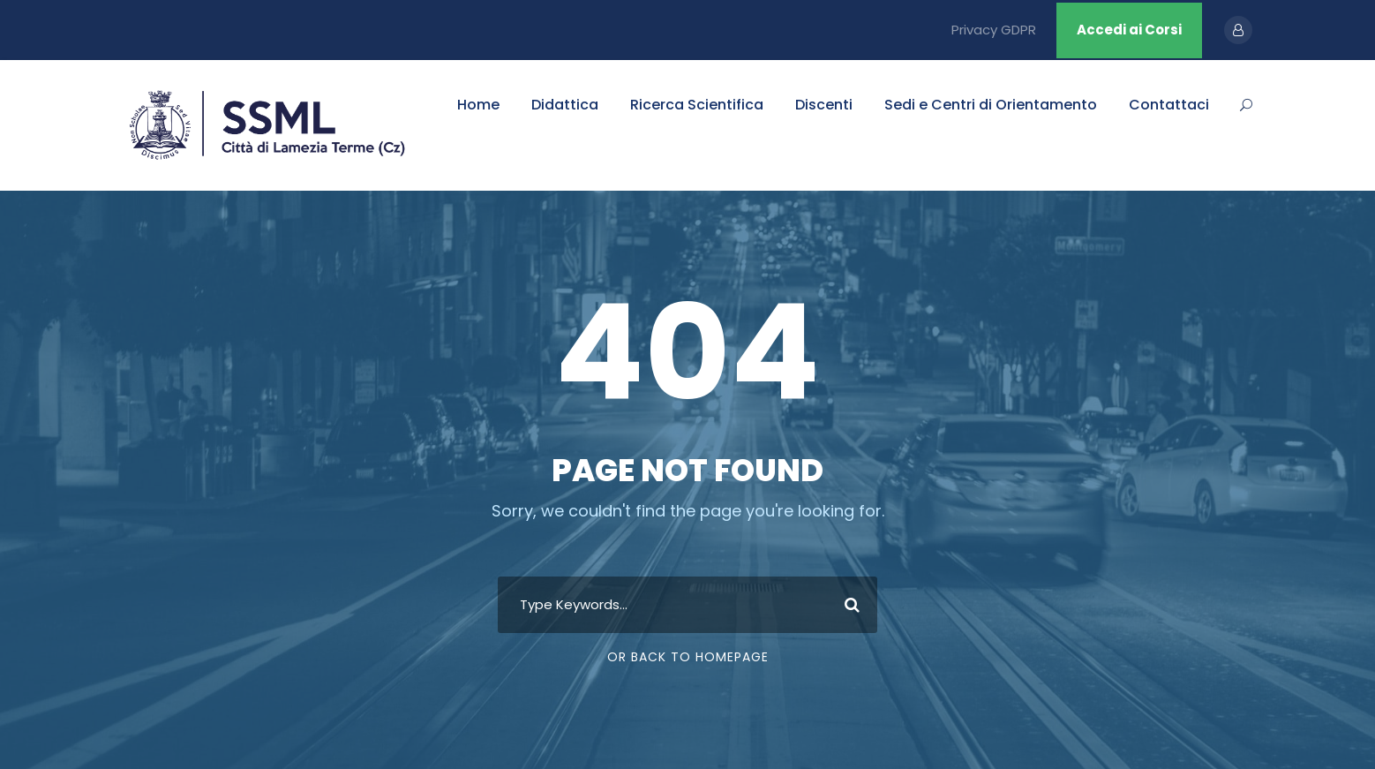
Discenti (824, 104)
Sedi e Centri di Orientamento (990, 104)
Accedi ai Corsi (1129, 29)
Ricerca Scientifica (696, 104)
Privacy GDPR (993, 29)
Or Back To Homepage (688, 657)
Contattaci (1169, 104)
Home (478, 104)
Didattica (564, 104)
